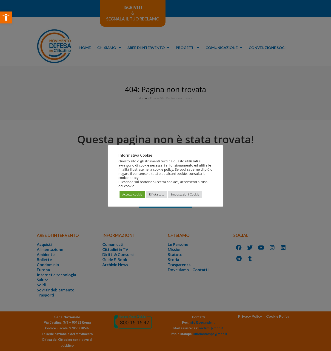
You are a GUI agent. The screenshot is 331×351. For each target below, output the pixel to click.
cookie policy (128, 177)
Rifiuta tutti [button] (156, 194)
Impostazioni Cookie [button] (185, 194)
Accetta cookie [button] (132, 194)
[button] (6, 17)
